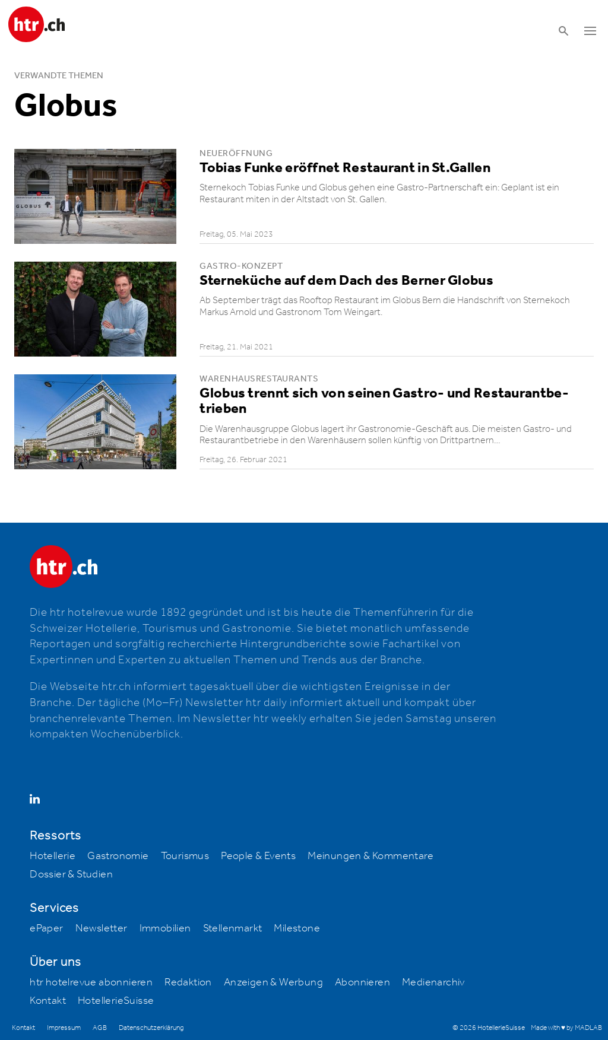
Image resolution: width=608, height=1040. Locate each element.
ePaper (46, 928)
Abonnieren (362, 982)
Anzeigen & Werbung (273, 982)
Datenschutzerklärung (151, 1027)
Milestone (297, 928)
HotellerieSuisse (116, 1001)
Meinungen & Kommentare (370, 856)
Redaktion (188, 982)
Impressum (64, 1027)
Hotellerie (52, 856)
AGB (100, 1027)
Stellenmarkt (232, 928)
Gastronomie (117, 856)
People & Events (258, 856)
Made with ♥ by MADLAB (566, 1027)
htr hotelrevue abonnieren (91, 982)
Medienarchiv (433, 982)
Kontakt (48, 1001)
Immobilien (165, 928)
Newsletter (101, 928)
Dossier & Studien (71, 874)
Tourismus (185, 856)
